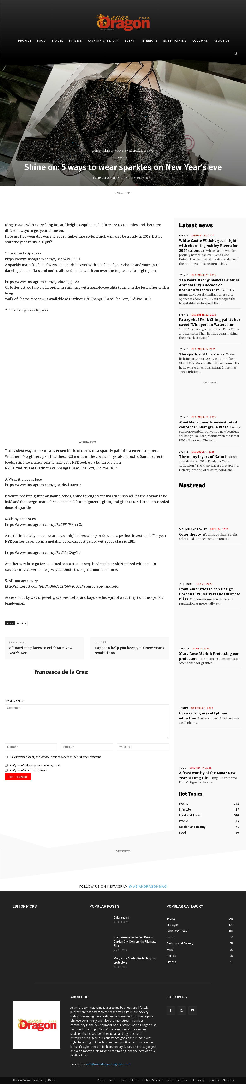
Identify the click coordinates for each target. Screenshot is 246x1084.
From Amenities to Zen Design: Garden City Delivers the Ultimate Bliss (209, 594)
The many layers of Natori (202, 457)
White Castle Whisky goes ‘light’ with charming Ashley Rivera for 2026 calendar (208, 245)
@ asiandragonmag (148, 886)
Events (96, 150)
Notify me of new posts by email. (28, 770)
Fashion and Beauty (193, 529)
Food (182, 768)
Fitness (134, 1080)
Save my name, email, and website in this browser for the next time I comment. (55, 757)
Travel (122, 1080)
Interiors (182, 1080)
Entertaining (197, 1080)
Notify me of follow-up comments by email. (35, 765)
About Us (228, 1080)
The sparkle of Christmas (201, 354)
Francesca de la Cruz (112, 178)
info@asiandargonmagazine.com (108, 1064)
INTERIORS (186, 584)
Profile (184, 648)
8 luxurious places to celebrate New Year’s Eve (40, 650)
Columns (213, 1080)
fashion (21, 623)
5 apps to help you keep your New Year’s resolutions (129, 650)
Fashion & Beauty (152, 1080)
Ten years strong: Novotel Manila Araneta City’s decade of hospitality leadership (209, 285)
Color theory (190, 534)
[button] (235, 53)
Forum (183, 708)
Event (170, 1080)
